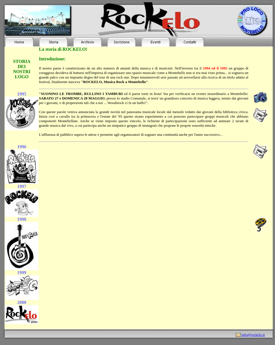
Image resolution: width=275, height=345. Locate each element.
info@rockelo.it (253, 335)
